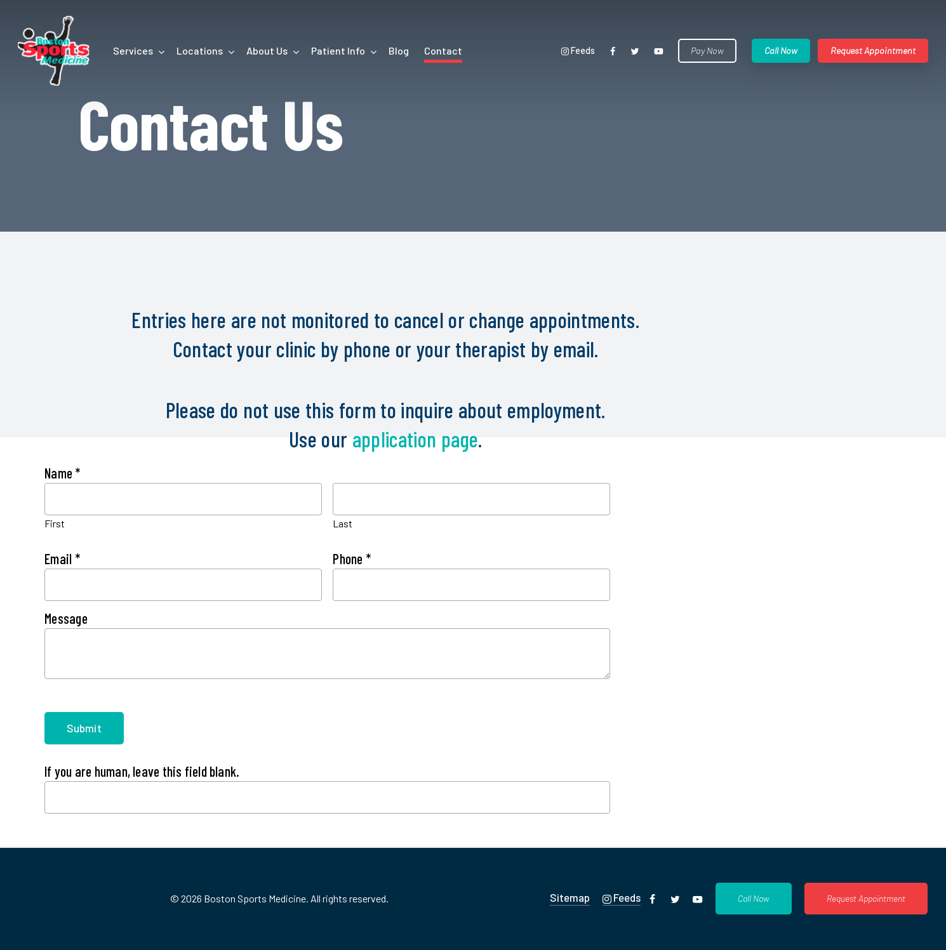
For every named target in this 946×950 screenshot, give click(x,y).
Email (62, 558)
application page (415, 439)
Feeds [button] (622, 897)
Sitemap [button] (570, 897)
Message (66, 618)
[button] (754, 898)
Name (62, 473)
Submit (84, 728)
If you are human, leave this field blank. (141, 771)
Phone (352, 558)
